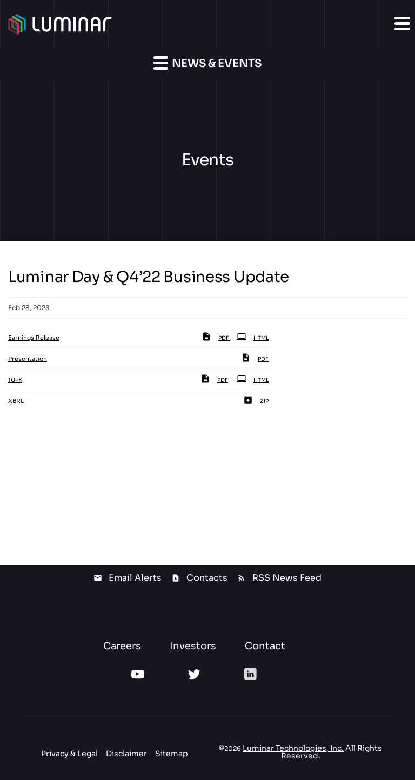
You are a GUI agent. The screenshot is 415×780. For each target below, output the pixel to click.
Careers (122, 646)
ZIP (256, 401)
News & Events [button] (207, 62)
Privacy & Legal (69, 753)
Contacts (206, 577)
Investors (193, 646)
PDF (216, 337)
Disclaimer (126, 753)
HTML (253, 337)
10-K (15, 380)
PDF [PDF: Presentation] (255, 358)
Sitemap (171, 753)
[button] (401, 23)
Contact (265, 646)
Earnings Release (33, 337)
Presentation (27, 358)
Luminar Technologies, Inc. (293, 748)
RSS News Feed (287, 577)
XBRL (16, 401)
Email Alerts (135, 577)
